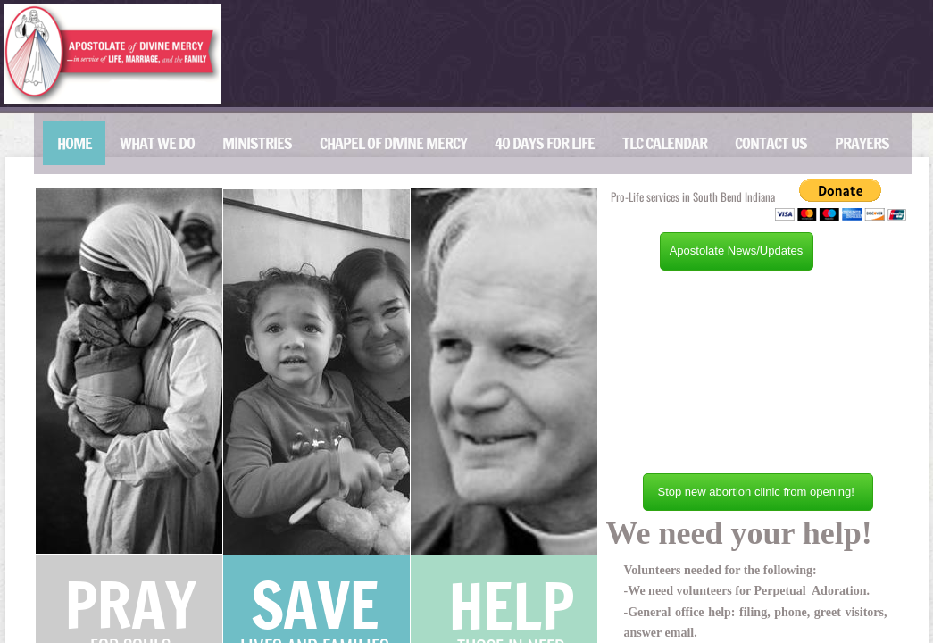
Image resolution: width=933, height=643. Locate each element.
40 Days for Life (545, 142)
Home (74, 142)
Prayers (862, 142)
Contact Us (771, 142)
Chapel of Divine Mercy (393, 142)
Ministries (257, 142)
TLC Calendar (664, 142)
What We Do (157, 142)
